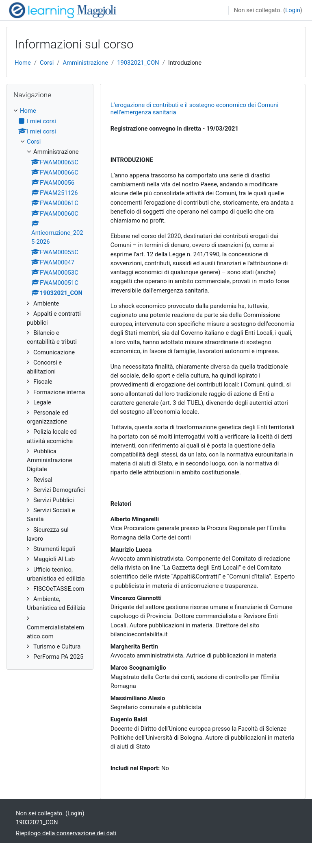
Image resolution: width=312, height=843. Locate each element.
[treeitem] (50, 383)
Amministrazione (85, 62)
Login (292, 10)
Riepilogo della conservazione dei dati (66, 833)
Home (23, 62)
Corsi (47, 62)
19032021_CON (138, 62)
